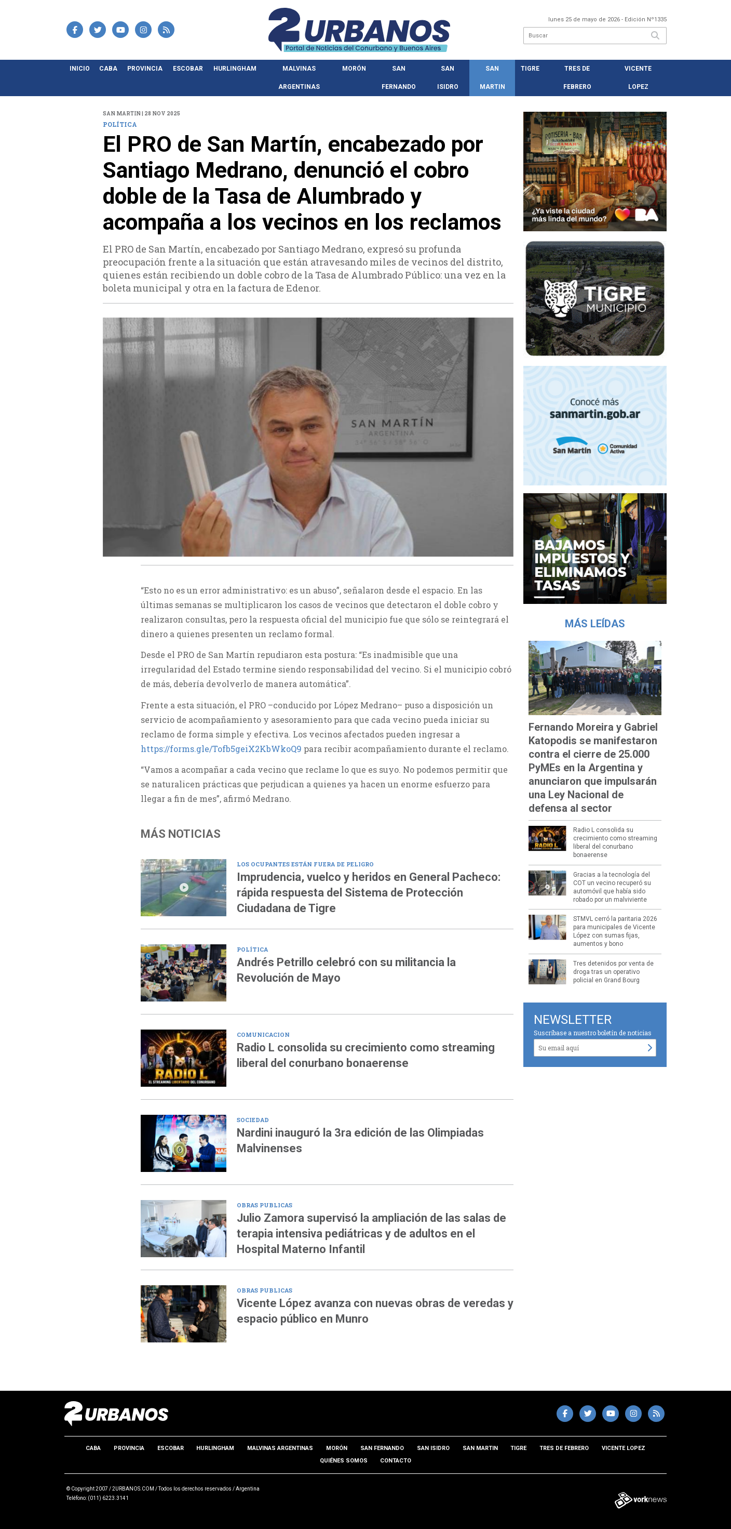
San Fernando (399, 77)
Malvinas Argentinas (299, 77)
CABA (108, 68)
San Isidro (447, 77)
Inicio (80, 68)
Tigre (530, 68)
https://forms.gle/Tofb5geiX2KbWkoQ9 (221, 748)
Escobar (188, 68)
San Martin (492, 77)
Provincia (145, 68)
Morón (354, 68)
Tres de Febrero (577, 77)
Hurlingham (234, 68)
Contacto (395, 1460)
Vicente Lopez (638, 77)
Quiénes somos (344, 1460)
